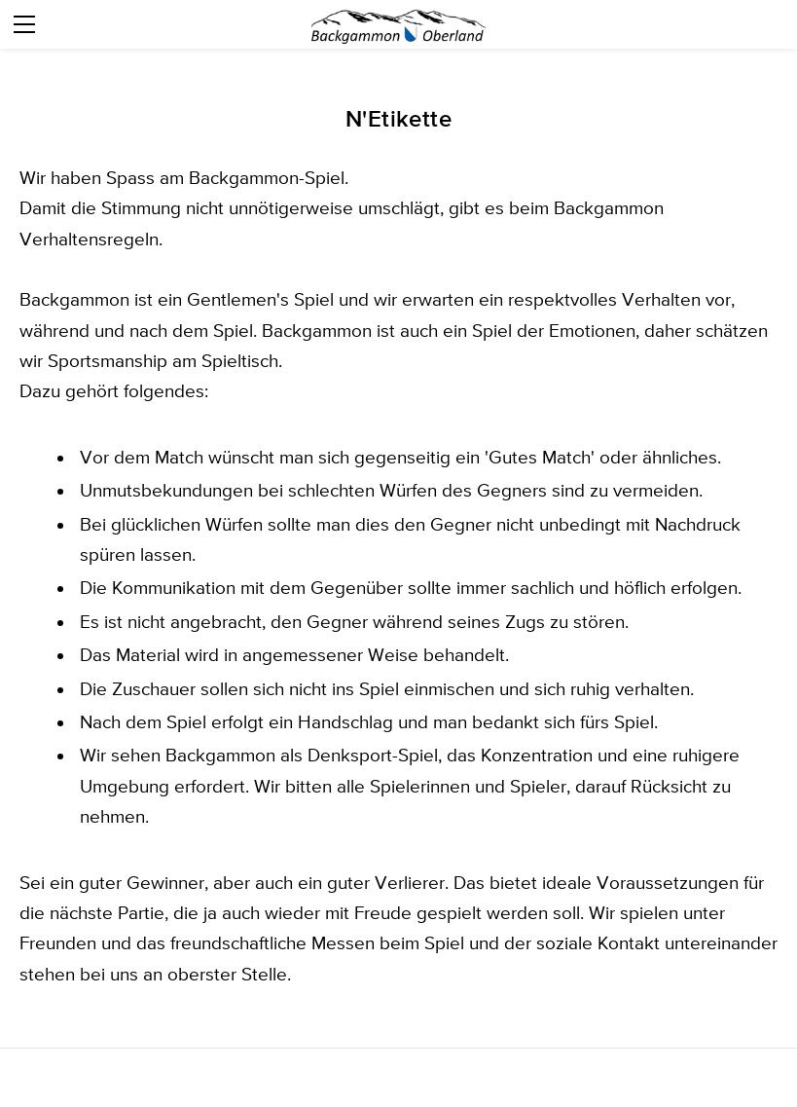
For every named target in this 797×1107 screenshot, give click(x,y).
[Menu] (24, 24)
